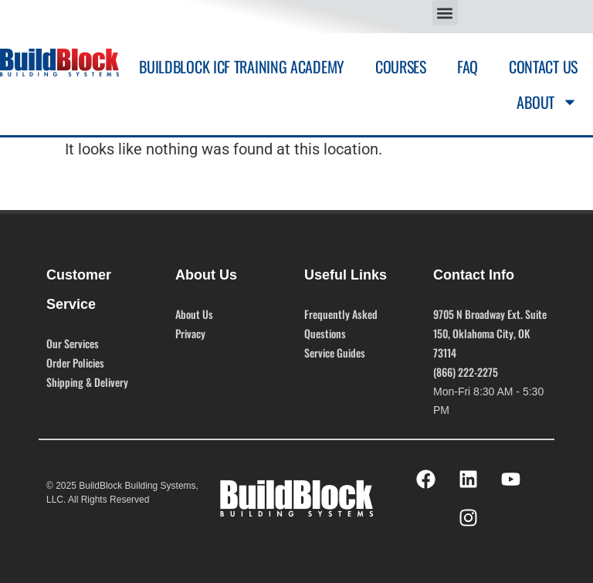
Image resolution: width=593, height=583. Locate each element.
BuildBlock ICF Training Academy (241, 66)
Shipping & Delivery (87, 382)
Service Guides (334, 352)
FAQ (467, 66)
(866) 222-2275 (465, 372)
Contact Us (543, 66)
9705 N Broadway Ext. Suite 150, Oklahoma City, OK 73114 (490, 333)
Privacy (190, 333)
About (547, 101)
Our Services (72, 343)
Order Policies (75, 362)
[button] (445, 12)
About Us (194, 314)
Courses (400, 66)
